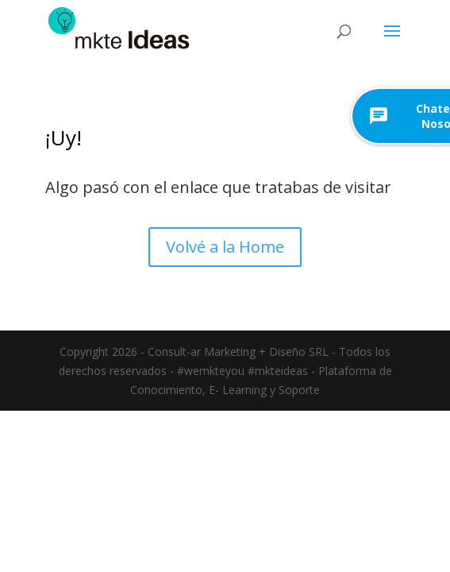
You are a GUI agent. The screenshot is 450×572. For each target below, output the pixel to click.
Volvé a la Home (225, 246)
